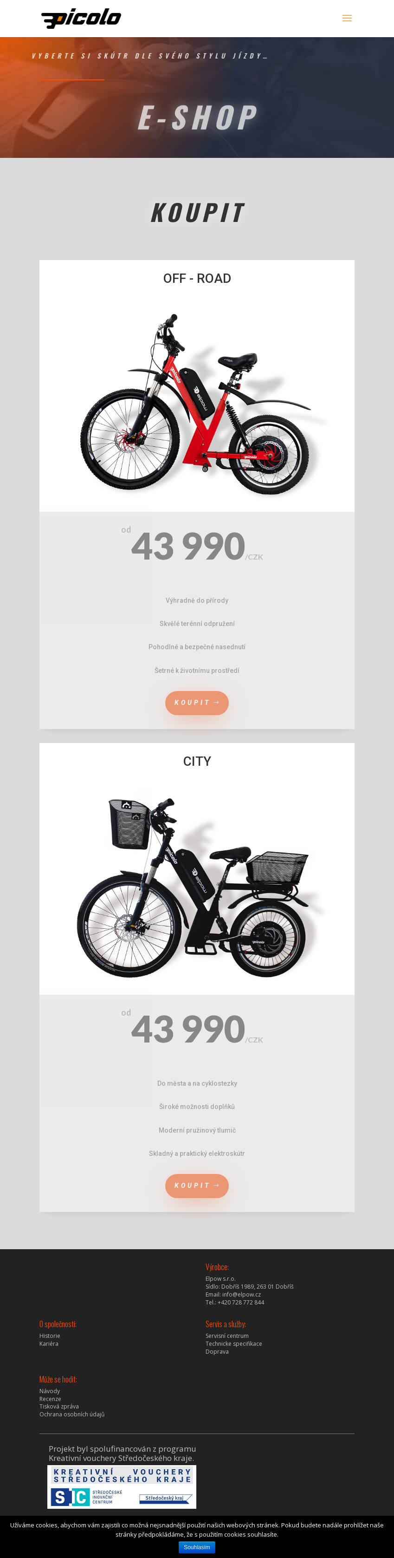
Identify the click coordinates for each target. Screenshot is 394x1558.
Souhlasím (197, 1547)
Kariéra (48, 1344)
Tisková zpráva (59, 1406)
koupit (192, 702)
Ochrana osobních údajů (71, 1414)
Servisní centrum (227, 1336)
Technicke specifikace (234, 1344)
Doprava (217, 1352)
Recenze (50, 1399)
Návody (49, 1391)
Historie (49, 1336)
